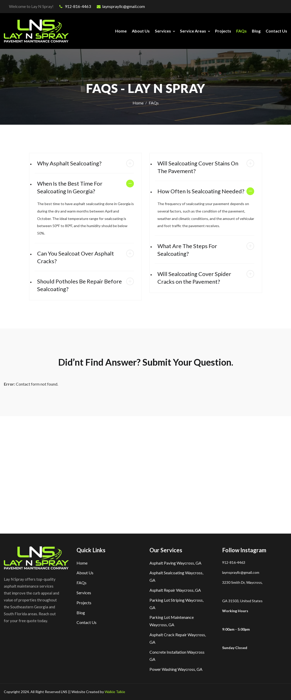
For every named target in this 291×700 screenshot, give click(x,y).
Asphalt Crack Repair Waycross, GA (177, 638)
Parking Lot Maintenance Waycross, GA (171, 621)
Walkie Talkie (115, 692)
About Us (141, 30)
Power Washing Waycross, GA (175, 669)
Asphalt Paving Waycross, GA (175, 562)
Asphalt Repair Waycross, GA (175, 590)
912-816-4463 (75, 6)
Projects (223, 30)
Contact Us (276, 30)
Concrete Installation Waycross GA (176, 656)
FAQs (241, 30)
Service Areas (193, 30)
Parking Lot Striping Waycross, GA (176, 604)
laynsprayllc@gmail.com (121, 6)
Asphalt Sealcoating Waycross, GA (176, 576)
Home (121, 30)
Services (163, 30)
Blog (256, 30)
